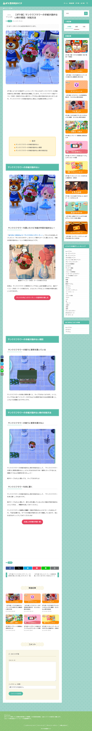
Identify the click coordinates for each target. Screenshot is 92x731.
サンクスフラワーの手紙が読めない (27, 144)
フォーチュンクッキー (73, 271)
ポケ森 (9, 21)
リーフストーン (72, 325)
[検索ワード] (76, 13)
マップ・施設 (71, 282)
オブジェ (69, 314)
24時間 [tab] (69, 26)
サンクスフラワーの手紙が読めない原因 (29, 147)
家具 (68, 303)
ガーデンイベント (72, 260)
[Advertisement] (32, 118)
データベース (71, 367)
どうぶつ (69, 278)
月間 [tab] (84, 26)
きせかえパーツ (71, 363)
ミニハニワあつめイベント (74, 267)
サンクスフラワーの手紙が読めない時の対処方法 (31, 151)
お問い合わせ (63, 725)
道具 (69, 355)
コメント (12, 660)
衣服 (68, 307)
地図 (69, 352)
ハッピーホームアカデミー (75, 292)
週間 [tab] (76, 26)
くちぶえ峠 (71, 286)
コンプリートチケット (74, 322)
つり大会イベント (72, 263)
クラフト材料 (71, 332)
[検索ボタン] (87, 3)
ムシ (69, 339)
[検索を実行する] (86, 13)
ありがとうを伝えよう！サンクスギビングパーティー (26, 235)
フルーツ (70, 345)
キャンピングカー (72, 359)
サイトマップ (40, 725)
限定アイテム (71, 311)
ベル (69, 328)
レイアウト (70, 252)
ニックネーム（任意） (15, 684)
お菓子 (70, 349)
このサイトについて (30, 725)
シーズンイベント (72, 256)
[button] (10, 568)
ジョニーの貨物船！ (73, 289)
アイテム (69, 318)
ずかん (69, 299)
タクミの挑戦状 (71, 275)
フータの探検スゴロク (74, 296)
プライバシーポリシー (52, 725)
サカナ (70, 335)
